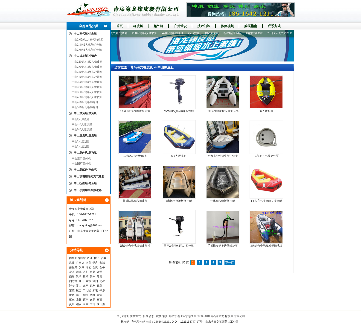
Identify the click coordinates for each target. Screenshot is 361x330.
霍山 (79, 285)
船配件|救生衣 (255, 33)
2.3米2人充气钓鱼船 (281, 33)
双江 (90, 258)
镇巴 (79, 290)
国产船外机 (213, 33)
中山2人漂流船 (81, 119)
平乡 (102, 290)
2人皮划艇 (195, 33)
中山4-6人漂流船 (82, 124)
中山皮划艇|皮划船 (85, 135)
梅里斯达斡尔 (77, 258)
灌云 (88, 267)
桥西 (72, 295)
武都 (92, 295)
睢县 (79, 299)
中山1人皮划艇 (81, 141)
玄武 (92, 299)
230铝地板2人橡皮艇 (146, 33)
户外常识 (180, 26)
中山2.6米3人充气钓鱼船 (87, 49)
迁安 (72, 285)
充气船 (135, 321)
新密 (95, 290)
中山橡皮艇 (165, 67)
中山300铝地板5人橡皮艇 (87, 82)
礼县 (99, 285)
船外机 (158, 26)
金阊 (95, 267)
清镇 (79, 272)
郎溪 (99, 276)
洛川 (85, 272)
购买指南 (250, 26)
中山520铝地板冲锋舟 (85, 107)
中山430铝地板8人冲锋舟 (87, 77)
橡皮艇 (138, 26)
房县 (92, 272)
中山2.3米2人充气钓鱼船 (87, 44)
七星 (102, 281)
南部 (92, 304)
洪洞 (79, 276)
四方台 (73, 281)
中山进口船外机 (81, 158)
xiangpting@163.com (90, 225)
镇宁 (85, 299)
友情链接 (161, 316)
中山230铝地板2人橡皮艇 (87, 61)
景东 (92, 276)
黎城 (102, 262)
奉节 (99, 299)
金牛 (102, 267)
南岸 (72, 276)
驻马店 (80, 262)
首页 (119, 26)
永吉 (85, 304)
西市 (88, 281)
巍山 (81, 281)
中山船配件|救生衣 (85, 169)
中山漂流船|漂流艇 (85, 113)
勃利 (95, 262)
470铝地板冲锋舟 (174, 33)
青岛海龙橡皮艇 (141, 67)
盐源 (72, 272)
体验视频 (227, 26)
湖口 (95, 281)
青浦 (99, 295)
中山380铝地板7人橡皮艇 (87, 92)
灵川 (72, 304)
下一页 (229, 262)
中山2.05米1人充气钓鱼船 (87, 39)
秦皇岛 (73, 267)
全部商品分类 (88, 26)
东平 (85, 285)
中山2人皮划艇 (81, 146)
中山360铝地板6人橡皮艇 (87, 87)
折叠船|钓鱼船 (233, 33)
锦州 (92, 285)
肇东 (72, 299)
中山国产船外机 (81, 163)
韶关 (85, 295)
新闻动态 (148, 316)
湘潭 (99, 272)
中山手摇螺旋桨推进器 (88, 190)
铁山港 (101, 304)
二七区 (87, 290)
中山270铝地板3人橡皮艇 (87, 66)
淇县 (103, 258)
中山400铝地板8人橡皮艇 (87, 97)
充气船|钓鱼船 (120, 33)
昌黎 (72, 262)
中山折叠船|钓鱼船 (85, 183)
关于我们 (122, 316)
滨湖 (81, 267)
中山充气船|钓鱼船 (85, 33)
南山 (79, 295)
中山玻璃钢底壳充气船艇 (89, 176)
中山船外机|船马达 (85, 152)
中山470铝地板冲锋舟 (85, 102)
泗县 (88, 262)
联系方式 (274, 26)
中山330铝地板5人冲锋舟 (87, 71)
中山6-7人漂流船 (82, 129)
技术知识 (203, 26)
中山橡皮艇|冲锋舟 (85, 55)
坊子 (96, 258)
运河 (85, 276)
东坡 (72, 290)
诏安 (79, 304)
